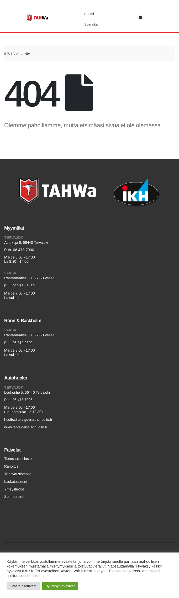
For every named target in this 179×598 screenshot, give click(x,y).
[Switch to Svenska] (91, 24)
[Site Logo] (37, 17)
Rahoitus (11, 466)
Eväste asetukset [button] (23, 586)
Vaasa (10, 273)
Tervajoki (14, 237)
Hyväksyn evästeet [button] (60, 586)
